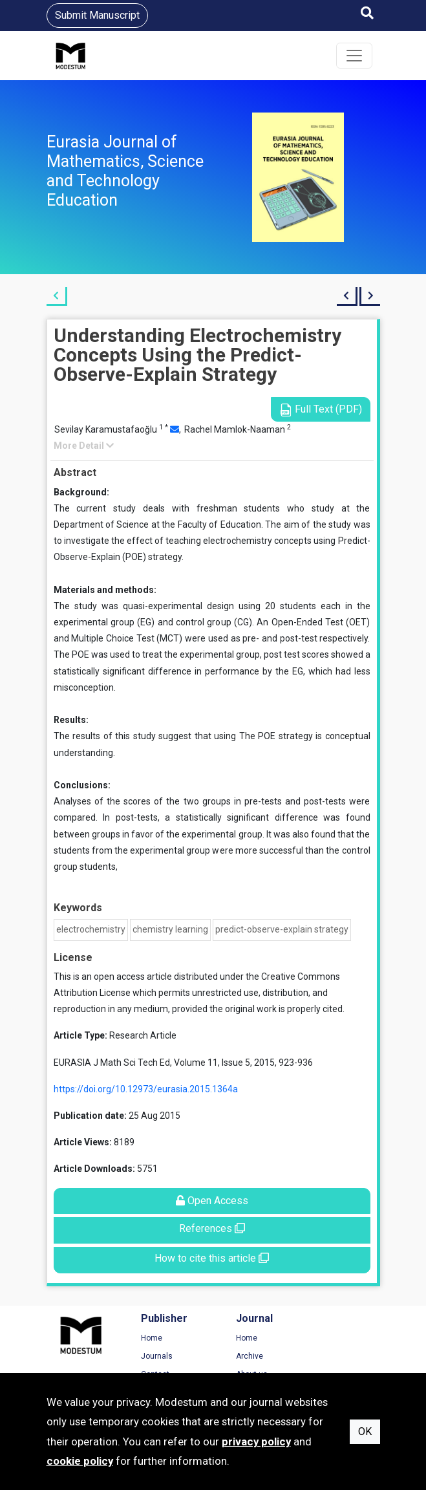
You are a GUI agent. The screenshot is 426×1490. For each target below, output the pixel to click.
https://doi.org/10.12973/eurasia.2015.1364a (146, 1089)
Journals (152, 1356)
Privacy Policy (340, 1356)
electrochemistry (90, 929)
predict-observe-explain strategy (281, 929)
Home (147, 1338)
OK (365, 1431)
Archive (239, 1356)
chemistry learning (170, 929)
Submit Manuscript (97, 15)
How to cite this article (211, 1258)
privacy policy (256, 1441)
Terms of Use (340, 1338)
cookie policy (80, 1460)
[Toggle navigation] (354, 56)
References (212, 1228)
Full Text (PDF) (320, 409)
